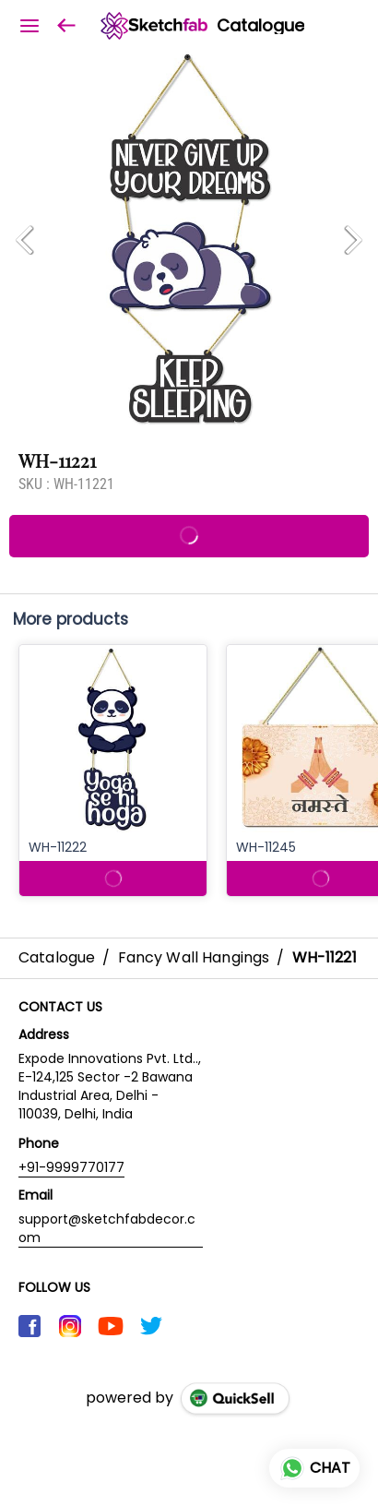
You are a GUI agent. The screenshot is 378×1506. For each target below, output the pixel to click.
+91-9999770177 (71, 1167)
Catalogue (260, 26)
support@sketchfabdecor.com (106, 1228)
